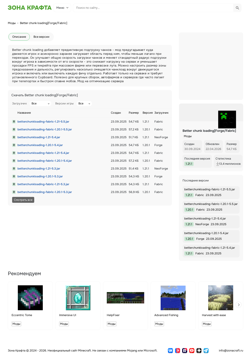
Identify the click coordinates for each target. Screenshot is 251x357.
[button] (238, 305)
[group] (30, 306)
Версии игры (64, 103)
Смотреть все (23, 200)
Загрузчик (19, 103)
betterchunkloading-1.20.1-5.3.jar (40, 176)
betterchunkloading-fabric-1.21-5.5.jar (43, 121)
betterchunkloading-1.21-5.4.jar (38, 137)
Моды (12, 23)
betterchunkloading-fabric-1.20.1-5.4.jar (44, 161)
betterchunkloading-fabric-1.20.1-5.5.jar (44, 129)
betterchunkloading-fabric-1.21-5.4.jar (43, 153)
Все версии (41, 37)
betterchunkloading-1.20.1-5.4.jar (40, 145)
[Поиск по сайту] (153, 8)
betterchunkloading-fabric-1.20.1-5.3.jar (44, 192)
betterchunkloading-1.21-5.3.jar (38, 168)
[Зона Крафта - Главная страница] (30, 8)
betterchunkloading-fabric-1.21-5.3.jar (43, 184)
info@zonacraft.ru (231, 350)
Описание (19, 37)
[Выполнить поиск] (237, 8)
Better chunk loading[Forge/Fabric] (43, 23)
